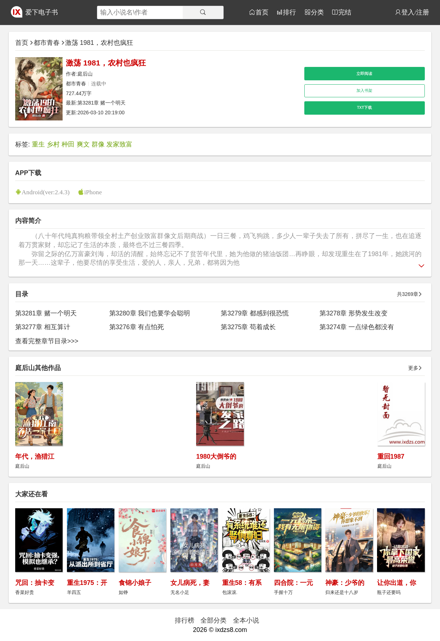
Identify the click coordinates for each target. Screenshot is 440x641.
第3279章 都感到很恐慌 (255, 313)
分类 (317, 12)
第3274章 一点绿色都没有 (357, 327)
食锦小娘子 (135, 582)
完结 (344, 12)
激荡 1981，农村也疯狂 (99, 42)
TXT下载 (364, 107)
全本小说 (246, 620)
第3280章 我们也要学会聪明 (149, 313)
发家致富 (119, 144)
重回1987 (391, 456)
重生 (38, 144)
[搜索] (203, 12)
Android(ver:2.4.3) (45, 192)
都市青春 (47, 42)
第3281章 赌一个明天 (101, 103)
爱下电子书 (41, 12)
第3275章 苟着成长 (248, 327)
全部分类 (213, 620)
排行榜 (184, 620)
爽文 (83, 144)
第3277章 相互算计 (42, 327)
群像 (98, 144)
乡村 (53, 144)
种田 (68, 144)
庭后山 (85, 74)
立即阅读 (364, 73)
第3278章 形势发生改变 (354, 313)
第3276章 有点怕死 (136, 327)
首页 (261, 12)
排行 (289, 12)
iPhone (93, 192)
